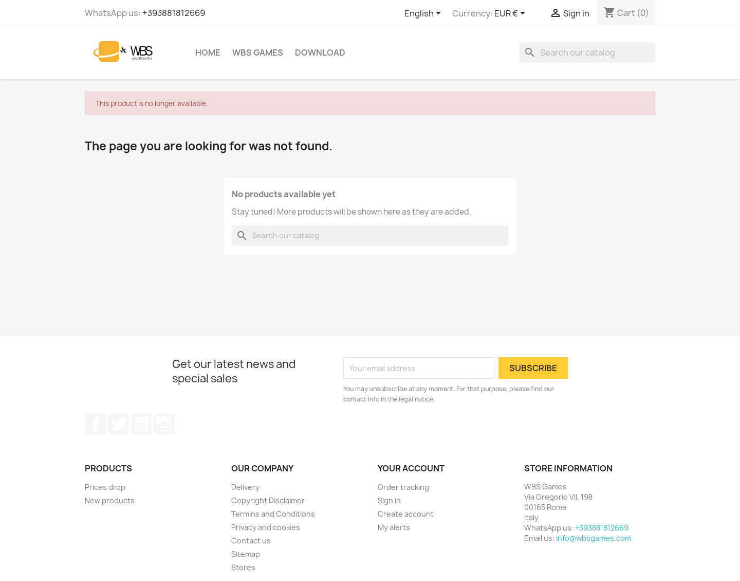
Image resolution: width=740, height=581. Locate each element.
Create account (406, 514)
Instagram (164, 424)
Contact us (251, 540)
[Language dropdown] (424, 14)
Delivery (245, 487)
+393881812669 (173, 13)
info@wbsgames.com (593, 538)
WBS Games (257, 52)
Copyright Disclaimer (268, 500)
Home (207, 52)
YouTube (141, 424)
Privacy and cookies (265, 527)
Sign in (389, 500)
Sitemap (245, 554)
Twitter (118, 424)
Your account (411, 468)
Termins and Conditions (273, 514)
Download (320, 52)
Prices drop (105, 487)
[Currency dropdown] (511, 14)
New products (110, 500)
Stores (243, 567)
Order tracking (403, 487)
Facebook (96, 424)
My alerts (394, 527)
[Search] (587, 52)
